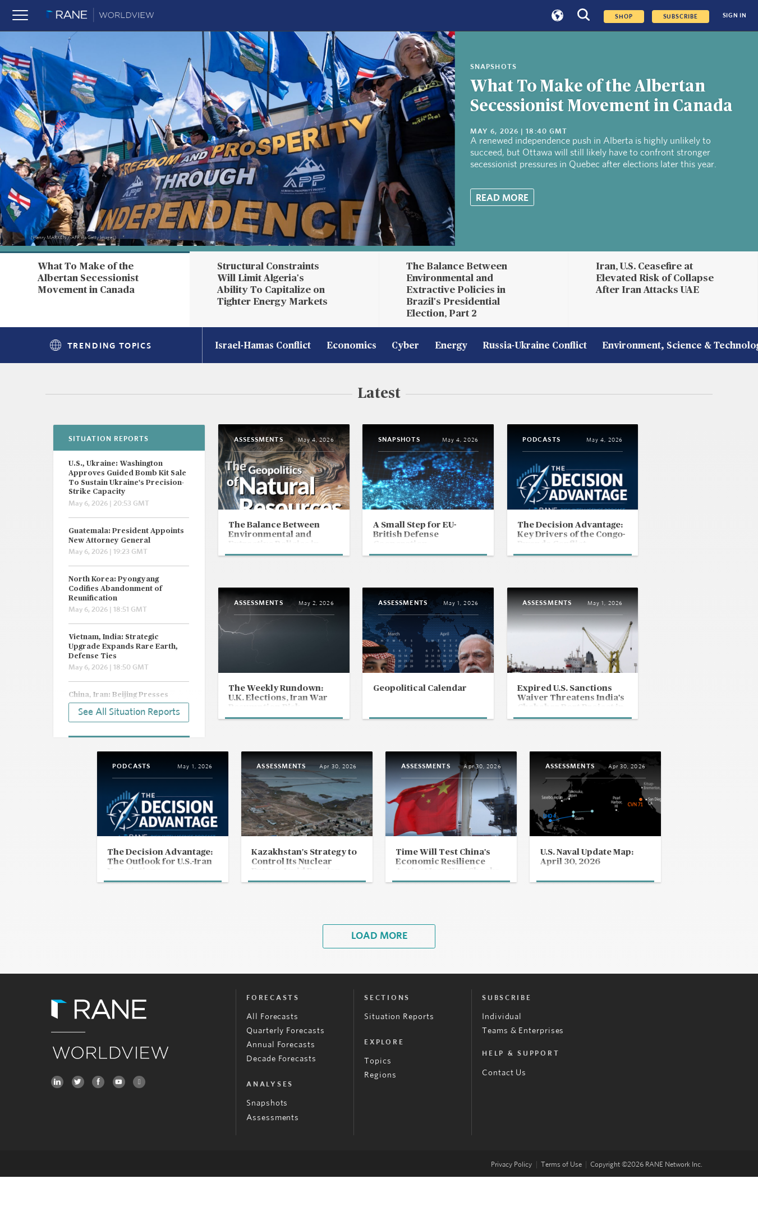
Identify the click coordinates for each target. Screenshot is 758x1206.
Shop (623, 16)
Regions (380, 1104)
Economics (351, 346)
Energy (451, 346)
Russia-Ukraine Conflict (535, 346)
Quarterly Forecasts (285, 1060)
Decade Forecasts (281, 1088)
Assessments (272, 1147)
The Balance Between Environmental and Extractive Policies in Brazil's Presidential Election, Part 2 (456, 290)
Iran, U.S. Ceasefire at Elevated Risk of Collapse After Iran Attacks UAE (655, 278)
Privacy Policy (511, 1194)
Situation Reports (399, 1046)
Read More (502, 198)
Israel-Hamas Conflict (263, 346)
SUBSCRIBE (680, 16)
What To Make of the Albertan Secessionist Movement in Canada (88, 278)
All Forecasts (272, 1046)
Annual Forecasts (280, 1074)
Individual (502, 1046)
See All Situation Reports (129, 712)
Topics (377, 1090)
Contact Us (504, 1102)
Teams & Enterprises (523, 1060)
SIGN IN (735, 15)
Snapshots (267, 1133)
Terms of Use (561, 1194)
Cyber (405, 346)
